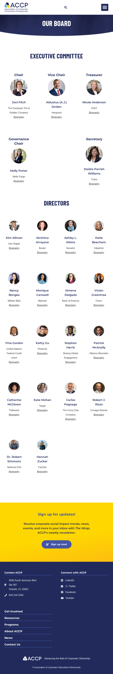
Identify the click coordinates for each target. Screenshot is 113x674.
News (8, 638)
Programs (11, 624)
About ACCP (13, 631)
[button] (65, 7)
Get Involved (13, 611)
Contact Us (12, 644)
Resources (11, 618)
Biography (19, 117)
